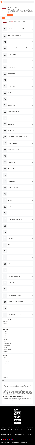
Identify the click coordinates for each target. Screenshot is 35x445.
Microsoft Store (6, 361)
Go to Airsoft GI (10, 14)
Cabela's (5, 333)
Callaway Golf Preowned (7, 343)
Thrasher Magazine (7, 345)
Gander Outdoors (6, 339)
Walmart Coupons (9, 431)
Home (3, 5)
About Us (29, 429)
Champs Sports (6, 335)
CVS (4, 359)
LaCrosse (5, 347)
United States (17, 439)
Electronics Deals (16, 432)
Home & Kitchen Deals (17, 434)
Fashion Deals (16, 429)
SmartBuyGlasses (6, 369)
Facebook (22, 431)
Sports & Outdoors (6, 5)
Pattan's (5, 367)
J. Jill (5, 357)
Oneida (5, 375)
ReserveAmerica (6, 365)
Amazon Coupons (9, 429)
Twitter (22, 432)
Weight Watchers (6, 363)
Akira (5, 371)
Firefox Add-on (3, 432)
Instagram (22, 434)
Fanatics (5, 337)
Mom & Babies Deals (17, 436)
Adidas (5, 341)
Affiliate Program (30, 434)
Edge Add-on (3, 431)
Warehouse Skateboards (7, 349)
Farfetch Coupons (9, 434)
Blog (22, 429)
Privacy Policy (30, 431)
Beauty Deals (16, 431)
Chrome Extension (3, 429)
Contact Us (30, 436)
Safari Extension (3, 434)
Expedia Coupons (9, 432)
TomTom (5, 373)
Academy (5, 331)
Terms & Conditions (31, 432)
